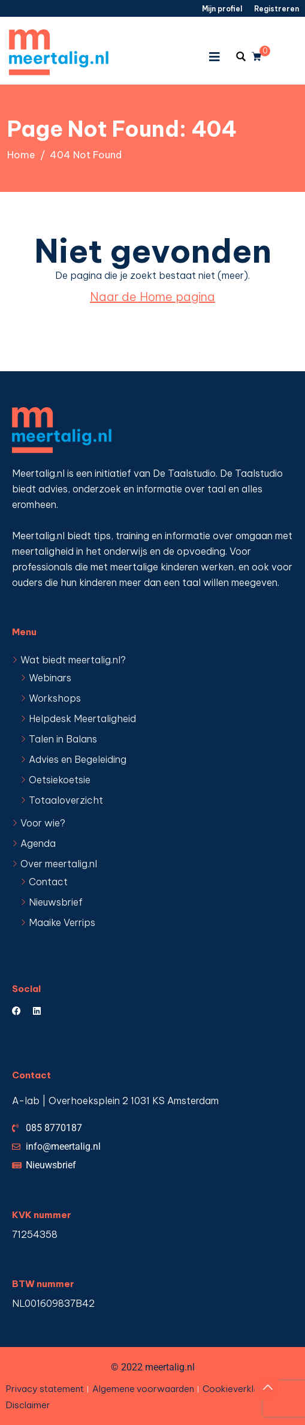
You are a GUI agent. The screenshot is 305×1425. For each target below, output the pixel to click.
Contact (48, 882)
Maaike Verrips (62, 922)
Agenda (38, 843)
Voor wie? (42, 823)
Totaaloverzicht (66, 800)
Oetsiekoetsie (59, 780)
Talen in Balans (63, 739)
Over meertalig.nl (58, 864)
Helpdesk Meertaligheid (82, 718)
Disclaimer (28, 1405)
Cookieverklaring (238, 1388)
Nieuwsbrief (56, 902)
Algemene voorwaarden (143, 1388)
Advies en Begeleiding (77, 759)
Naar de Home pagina (152, 296)
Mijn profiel (222, 8)
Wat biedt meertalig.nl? (73, 660)
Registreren (276, 8)
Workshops (55, 698)
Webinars (50, 678)
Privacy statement (45, 1388)
